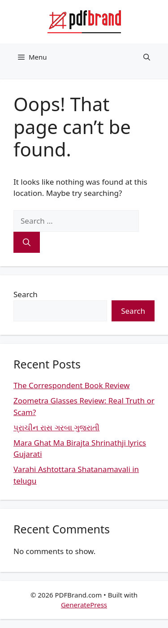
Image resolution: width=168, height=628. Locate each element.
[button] (146, 56)
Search (25, 294)
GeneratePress (84, 604)
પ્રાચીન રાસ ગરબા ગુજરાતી (56, 427)
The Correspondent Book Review (71, 385)
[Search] (26, 242)
